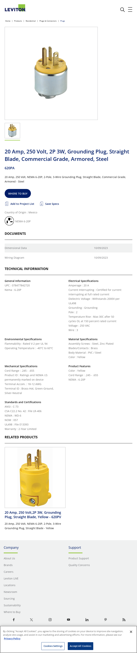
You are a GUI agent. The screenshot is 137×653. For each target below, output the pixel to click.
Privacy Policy (12, 638)
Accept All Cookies (80, 646)
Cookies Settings (53, 646)
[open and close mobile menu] (130, 9)
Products (18, 21)
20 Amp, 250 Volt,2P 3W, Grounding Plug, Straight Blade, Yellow (33, 514)
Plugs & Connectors (48, 21)
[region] (68, 639)
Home (7, 21)
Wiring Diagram (14, 257)
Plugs (62, 21)
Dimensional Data (16, 248)
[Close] (131, 632)
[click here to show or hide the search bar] (122, 9)
